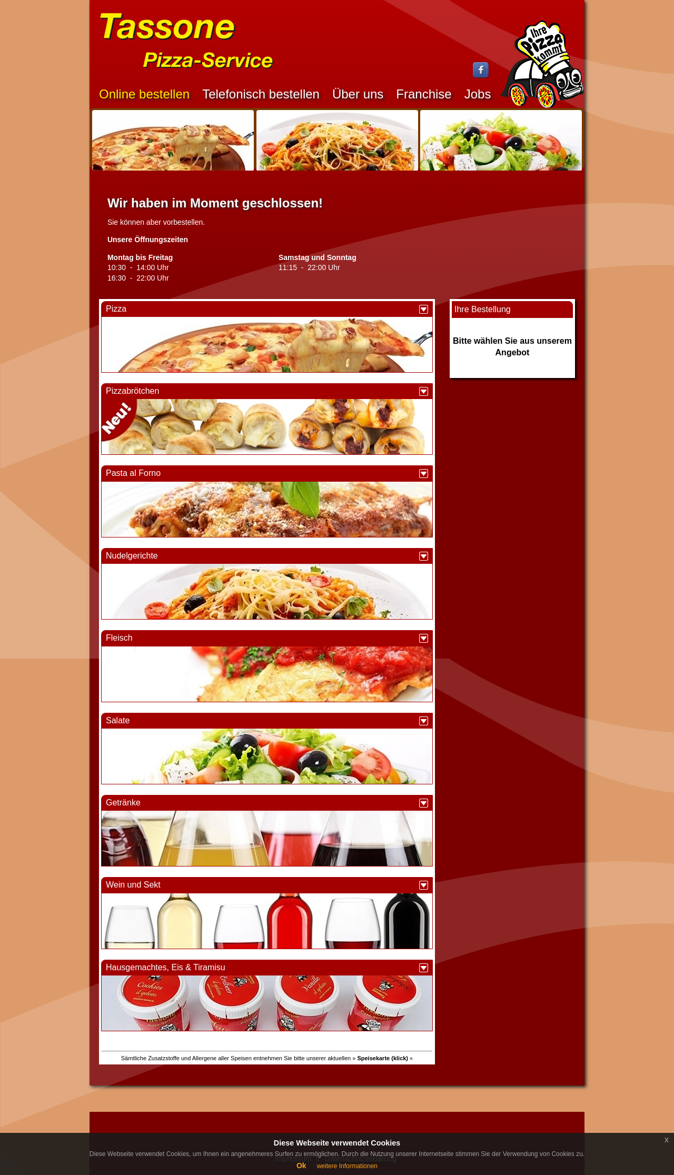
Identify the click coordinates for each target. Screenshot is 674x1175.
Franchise (423, 94)
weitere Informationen (347, 1166)
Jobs (477, 94)
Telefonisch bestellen (261, 94)
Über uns (357, 94)
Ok (301, 1165)
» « (382, 1058)
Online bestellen (144, 94)
